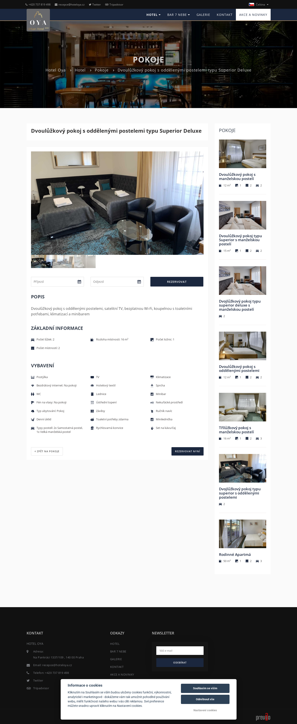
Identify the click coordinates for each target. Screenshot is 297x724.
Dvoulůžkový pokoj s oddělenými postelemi (239, 368)
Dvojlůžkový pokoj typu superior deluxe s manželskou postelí (240, 305)
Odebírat (180, 662)
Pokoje (102, 70)
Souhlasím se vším (205, 688)
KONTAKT (225, 15)
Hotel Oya (56, 70)
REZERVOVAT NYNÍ (187, 451)
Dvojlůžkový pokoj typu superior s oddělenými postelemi (240, 493)
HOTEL (153, 15)
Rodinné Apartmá (235, 554)
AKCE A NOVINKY (253, 15)
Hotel (80, 70)
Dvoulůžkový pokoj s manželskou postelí (237, 176)
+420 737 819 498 (38, 4)
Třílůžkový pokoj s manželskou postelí (236, 429)
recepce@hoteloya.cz (70, 4)
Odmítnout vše (205, 699)
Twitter (95, 4)
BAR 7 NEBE (178, 15)
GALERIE (203, 15)
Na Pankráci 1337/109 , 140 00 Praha (58, 657)
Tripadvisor (114, 4)
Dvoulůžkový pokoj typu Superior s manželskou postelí (240, 239)
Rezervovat (177, 282)
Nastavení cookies (205, 710)
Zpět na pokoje (47, 451)
